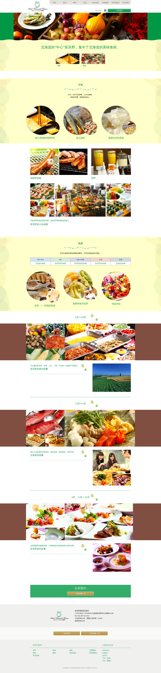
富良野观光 (116, 3)
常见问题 (126, 3)
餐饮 (74, 3)
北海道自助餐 (40, 263)
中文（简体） (107, 658)
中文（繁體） (107, 660)
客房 (64, 3)
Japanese (105, 650)
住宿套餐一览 (81, 593)
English (105, 653)
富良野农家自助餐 (80, 263)
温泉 (85, 3)
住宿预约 (120, 10)
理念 (54, 3)
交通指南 (105, 3)
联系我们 (67, 633)
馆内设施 (95, 3)
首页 (34, 650)
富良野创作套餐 (60, 263)
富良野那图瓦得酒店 (37, 6)
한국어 (104, 655)
